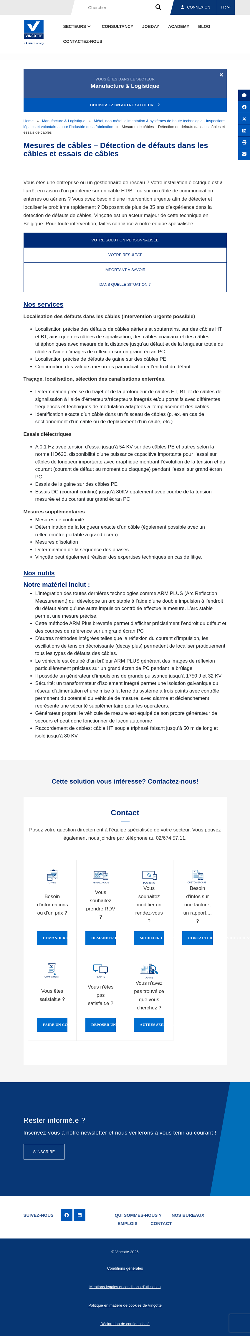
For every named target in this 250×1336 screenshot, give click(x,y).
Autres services (152, 1024)
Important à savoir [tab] (125, 270)
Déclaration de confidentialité (125, 1324)
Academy (178, 26)
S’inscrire (44, 1152)
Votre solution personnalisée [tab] (124, 240)
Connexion (195, 7)
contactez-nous (82, 41)
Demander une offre (55, 938)
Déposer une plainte (103, 1024)
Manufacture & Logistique (63, 121)
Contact (161, 1223)
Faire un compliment (55, 1024)
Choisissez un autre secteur (125, 105)
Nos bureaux (188, 1215)
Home (29, 121)
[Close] (221, 74)
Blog (204, 26)
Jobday (150, 26)
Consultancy (117, 26)
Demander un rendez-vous (103, 938)
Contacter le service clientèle (200, 938)
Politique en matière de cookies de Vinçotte (125, 1305)
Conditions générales (125, 1268)
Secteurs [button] (77, 26)
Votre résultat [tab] (125, 255)
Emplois (128, 1223)
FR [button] (225, 7)
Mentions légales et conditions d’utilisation (124, 1287)
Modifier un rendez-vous (152, 938)
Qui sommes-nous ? (138, 1215)
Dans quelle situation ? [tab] (125, 284)
